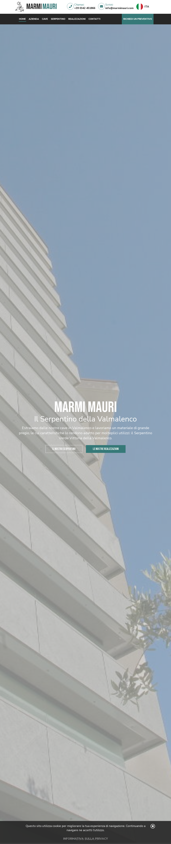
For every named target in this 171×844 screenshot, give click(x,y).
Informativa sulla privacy (85, 839)
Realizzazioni (77, 18)
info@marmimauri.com (119, 8)
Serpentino (58, 18)
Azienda (34, 18)
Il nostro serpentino (63, 449)
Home (22, 18)
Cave (45, 18)
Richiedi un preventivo (137, 18)
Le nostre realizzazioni (106, 449)
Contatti (94, 18)
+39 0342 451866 (84, 8)
